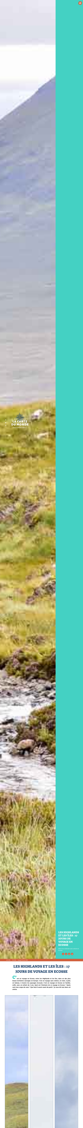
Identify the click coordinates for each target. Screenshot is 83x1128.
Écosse (14, 960)
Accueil (8, 960)
